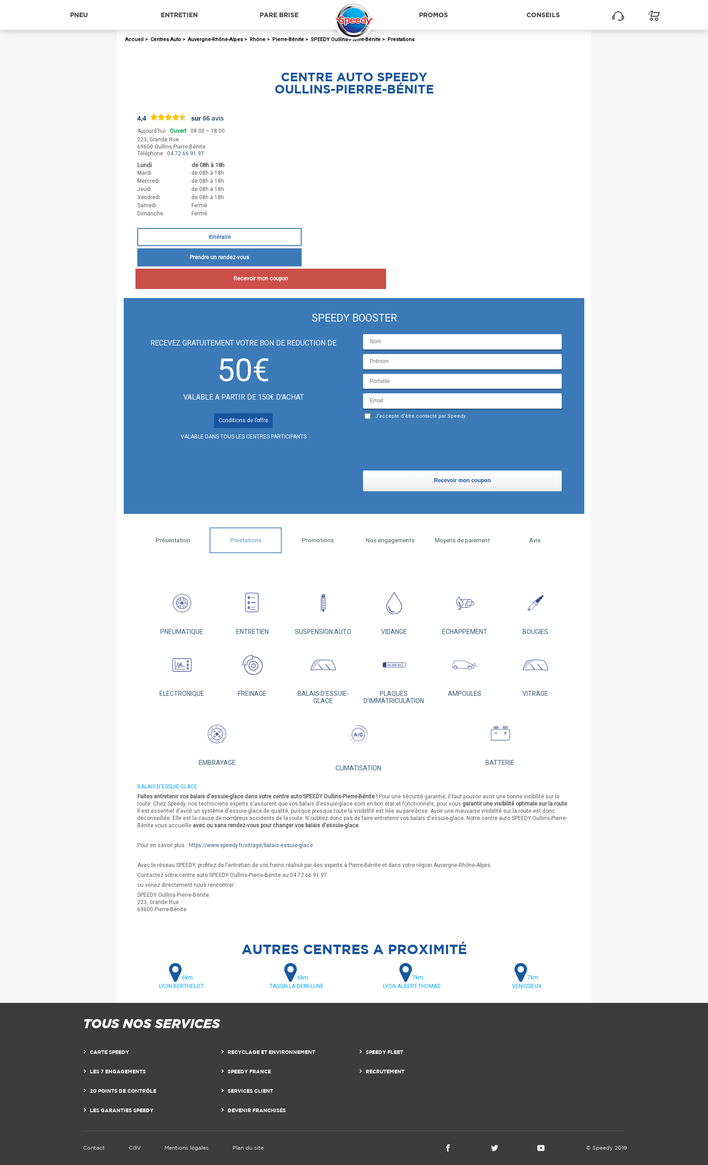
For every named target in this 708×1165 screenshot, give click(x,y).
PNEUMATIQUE (182, 608)
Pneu (79, 15)
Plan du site (248, 1148)
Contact (94, 1148)
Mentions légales (186, 1148)
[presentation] (431, 447)
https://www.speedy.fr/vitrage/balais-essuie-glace (251, 845)
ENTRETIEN (253, 608)
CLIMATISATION (359, 742)
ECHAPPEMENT (465, 608)
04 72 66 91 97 (185, 153)
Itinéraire (220, 237)
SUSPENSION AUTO (323, 608)
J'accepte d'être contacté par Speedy (420, 416)
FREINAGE (253, 670)
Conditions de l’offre (243, 420)
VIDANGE (394, 608)
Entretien (179, 15)
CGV (135, 1148)
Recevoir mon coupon (219, 278)
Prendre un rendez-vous (219, 257)
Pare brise (279, 15)
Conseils (543, 15)
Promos (433, 15)
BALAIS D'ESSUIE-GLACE (323, 674)
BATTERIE (500, 739)
